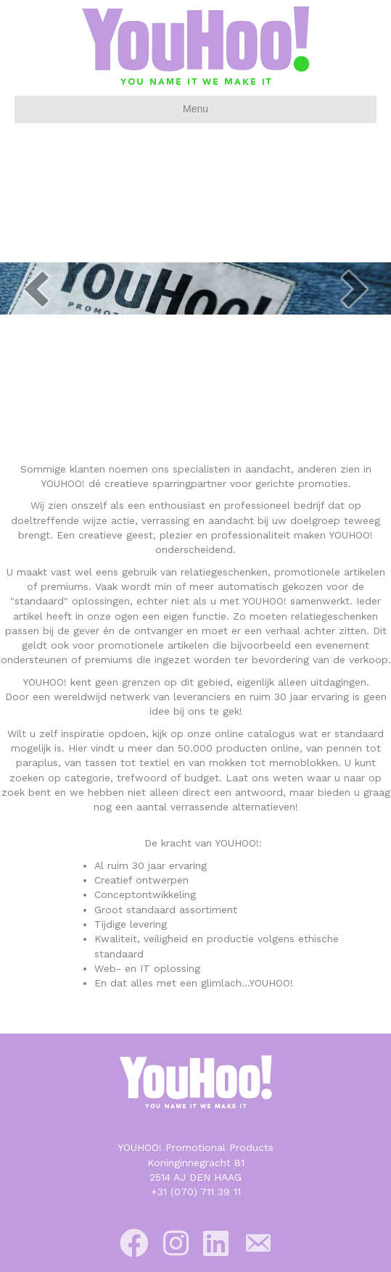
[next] (354, 289)
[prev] (36, 289)
